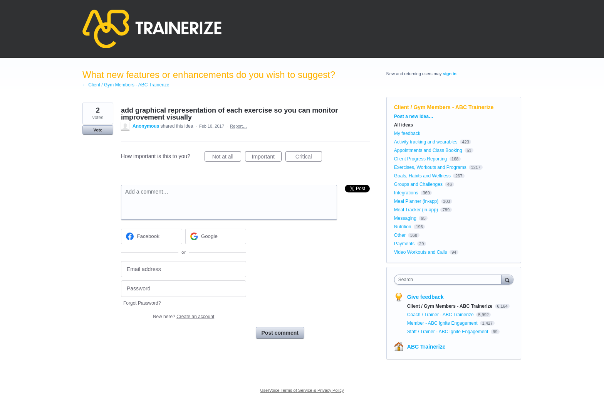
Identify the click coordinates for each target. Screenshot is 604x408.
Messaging (405, 218)
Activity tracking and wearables (426, 142)
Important (267, 157)
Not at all (226, 157)
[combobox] (450, 279)
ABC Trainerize (426, 347)
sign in (449, 73)
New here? (183, 316)
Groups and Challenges (418, 184)
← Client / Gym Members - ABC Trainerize (125, 85)
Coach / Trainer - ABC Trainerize (441, 314)
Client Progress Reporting (420, 159)
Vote (97, 130)
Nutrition (402, 226)
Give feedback (425, 297)
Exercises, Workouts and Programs (431, 167)
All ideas (403, 125)
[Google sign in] (216, 236)
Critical (308, 157)
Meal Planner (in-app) (416, 201)
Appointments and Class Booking (428, 150)
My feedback (407, 133)
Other (400, 235)
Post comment (280, 333)
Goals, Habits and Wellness (422, 176)
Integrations (406, 193)
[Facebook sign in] (151, 236)
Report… (238, 126)
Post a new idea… (413, 116)
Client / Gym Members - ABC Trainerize (444, 107)
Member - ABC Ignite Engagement (443, 323)
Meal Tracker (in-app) (416, 209)
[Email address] (183, 269)
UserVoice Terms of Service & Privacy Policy (302, 390)
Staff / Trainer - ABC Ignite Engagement (448, 331)
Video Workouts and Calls (420, 252)
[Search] (507, 279)
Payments (404, 243)
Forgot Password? (142, 303)
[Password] (183, 288)
